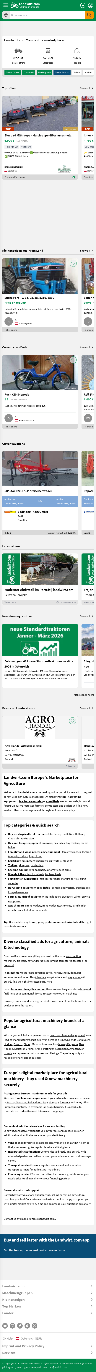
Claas (11, 838)
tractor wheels (35, 874)
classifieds (29, 72)
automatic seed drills (58, 869)
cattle (49, 972)
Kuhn (30, 1048)
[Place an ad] (83, 5)
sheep (65, 972)
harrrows (42, 861)
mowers (47, 843)
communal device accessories (39, 993)
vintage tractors (25, 838)
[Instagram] (12, 1326)
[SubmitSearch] (89, 15)
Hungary (54, 1102)
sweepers (67, 896)
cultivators (55, 861)
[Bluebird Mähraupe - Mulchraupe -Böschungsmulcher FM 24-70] (40, 138)
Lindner (8, 1044)
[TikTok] (27, 1326)
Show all (87, 88)
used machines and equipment (67, 1035)
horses (57, 972)
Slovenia (65, 1102)
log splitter (35, 856)
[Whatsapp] (34, 1325)
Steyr (65, 1039)
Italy (45, 1102)
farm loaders (53, 896)
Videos (77, 72)
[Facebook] (20, 1326)
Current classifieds (14, 347)
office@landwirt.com (42, 1218)
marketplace (27, 805)
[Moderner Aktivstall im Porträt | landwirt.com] (40, 579)
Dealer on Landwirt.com (18, 708)
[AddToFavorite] (73, 100)
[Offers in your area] (6, 15)
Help (7, 1338)
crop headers (83, 887)
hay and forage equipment (42, 960)
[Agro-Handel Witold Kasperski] (40, 742)
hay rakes (59, 843)
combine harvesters (63, 887)
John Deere (53, 834)
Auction (88, 72)
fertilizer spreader (50, 878)
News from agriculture (17, 616)
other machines (68, 993)
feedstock (78, 960)
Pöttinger (48, 1048)
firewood (9, 965)
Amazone (74, 1048)
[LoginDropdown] (90, 5)
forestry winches (71, 852)
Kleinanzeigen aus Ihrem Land (22, 250)
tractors (21, 960)
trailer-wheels (53, 874)
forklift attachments (35, 910)
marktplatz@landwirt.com (54, 1367)
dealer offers (12, 72)
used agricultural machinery (28, 796)
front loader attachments (56, 905)
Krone (38, 1048)
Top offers (9, 88)
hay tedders (72, 843)
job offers (40, 977)
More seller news (84, 694)
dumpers (24, 865)
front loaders (33, 905)
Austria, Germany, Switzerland (23, 1102)
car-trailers (37, 865)
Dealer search (62, 72)
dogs (73, 972)
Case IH (18, 1044)
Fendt (64, 834)
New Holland (76, 834)
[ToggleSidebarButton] (5, 5)
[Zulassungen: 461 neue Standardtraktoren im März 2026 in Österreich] (40, 656)
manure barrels (70, 878)
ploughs (67, 861)
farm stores (65, 960)
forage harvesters (18, 892)
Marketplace (44, 72)
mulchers (40, 869)
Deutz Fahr (20, 1048)
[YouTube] (5, 1326)
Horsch (8, 1053)
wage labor (74, 977)
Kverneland (61, 1048)
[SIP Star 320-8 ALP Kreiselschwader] (40, 493)
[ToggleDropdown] (48, 1286)
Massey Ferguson (68, 1044)
